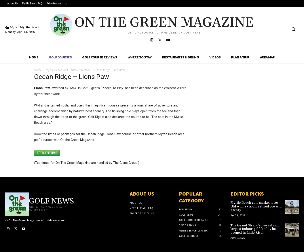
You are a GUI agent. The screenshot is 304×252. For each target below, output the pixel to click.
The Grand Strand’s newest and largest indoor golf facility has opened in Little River (254, 229)
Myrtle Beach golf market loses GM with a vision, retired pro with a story (256, 206)
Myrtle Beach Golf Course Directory (68, 70)
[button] (293, 29)
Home (38, 70)
